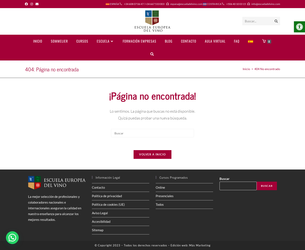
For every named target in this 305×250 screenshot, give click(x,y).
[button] (299, 26)
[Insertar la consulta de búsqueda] (152, 133)
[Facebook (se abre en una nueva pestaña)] (27, 4)
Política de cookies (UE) (108, 204)
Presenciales (165, 196)
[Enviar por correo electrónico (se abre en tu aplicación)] (37, 4)
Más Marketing (200, 245)
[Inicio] (246, 69)
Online (160, 187)
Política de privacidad (107, 196)
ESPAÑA (112, 4)
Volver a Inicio (152, 154)
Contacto (98, 187)
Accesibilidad (101, 221)
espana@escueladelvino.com (186, 4)
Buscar (224, 179)
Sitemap (97, 230)
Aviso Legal (100, 213)
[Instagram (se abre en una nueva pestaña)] (31, 4)
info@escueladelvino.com (265, 4)
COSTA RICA (212, 4)
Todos (160, 204)
